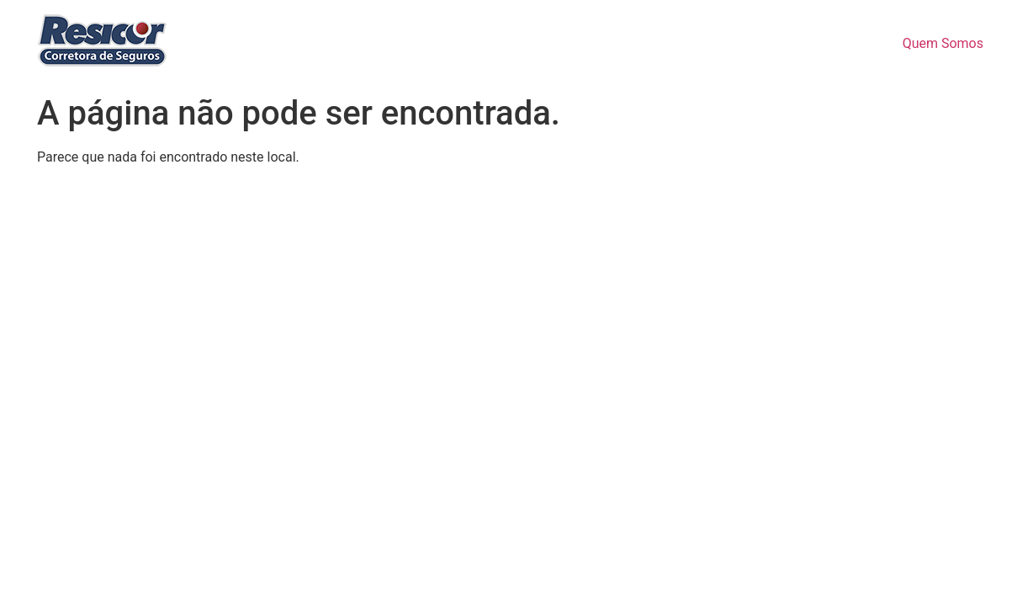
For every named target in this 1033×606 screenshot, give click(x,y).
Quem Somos (943, 43)
